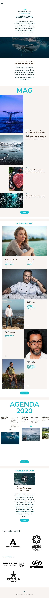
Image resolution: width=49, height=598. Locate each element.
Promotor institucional (11, 531)
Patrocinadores (8, 557)
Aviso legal (19, 594)
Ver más (24, 212)
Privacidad (29, 594)
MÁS (6, 266)
